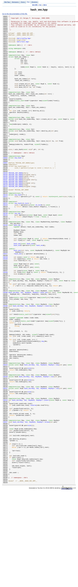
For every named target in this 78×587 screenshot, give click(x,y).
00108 (5, 215)
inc (40, 5)
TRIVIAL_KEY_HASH (15, 205)
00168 (5, 324)
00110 (5, 219)
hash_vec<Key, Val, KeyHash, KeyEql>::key (41, 435)
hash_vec (17, 267)
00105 (5, 209)
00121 (5, 241)
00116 (5, 231)
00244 (5, 477)
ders (45, 5)
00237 (5, 463)
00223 (5, 435)
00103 (5, 205)
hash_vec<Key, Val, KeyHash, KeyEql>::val (36, 449)
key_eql (18, 253)
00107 (5, 213)
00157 (5, 301)
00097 (5, 192)
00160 (5, 308)
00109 (5, 217)
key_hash (18, 186)
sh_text (25, 241)
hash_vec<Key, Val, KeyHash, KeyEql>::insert (30, 477)
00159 (5, 305)
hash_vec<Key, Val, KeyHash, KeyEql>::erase (31, 503)
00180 (5, 348)
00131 (5, 255)
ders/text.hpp (22, 47)
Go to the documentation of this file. (14, 14)
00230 (5, 449)
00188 (5, 364)
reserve (33, 483)
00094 (5, 186)
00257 (5, 503)
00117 (5, 233)
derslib (34, 5)
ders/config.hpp (23, 43)
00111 (5, 221)
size (29, 439)
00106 (5, 211)
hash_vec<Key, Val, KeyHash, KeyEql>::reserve (32, 364)
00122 (5, 243)
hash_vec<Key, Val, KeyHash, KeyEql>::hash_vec (28, 348)
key (43, 406)
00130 (5, 253)
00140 (5, 267)
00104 (5, 207)
